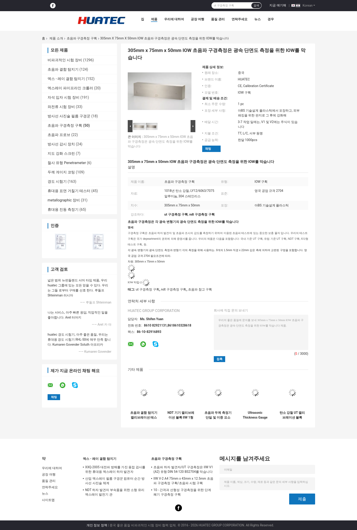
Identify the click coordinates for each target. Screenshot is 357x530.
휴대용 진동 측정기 (63, 209)
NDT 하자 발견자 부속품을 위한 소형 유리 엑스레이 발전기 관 (114, 492)
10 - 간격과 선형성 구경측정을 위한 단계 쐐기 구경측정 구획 (182, 492)
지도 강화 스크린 (61, 153)
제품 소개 (56, 38)
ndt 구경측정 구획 (173, 289)
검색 (256, 5)
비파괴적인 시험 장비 (65, 60)
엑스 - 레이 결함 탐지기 (66, 79)
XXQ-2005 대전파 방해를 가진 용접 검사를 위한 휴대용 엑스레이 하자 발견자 (115, 469)
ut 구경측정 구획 (147, 289)
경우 (271, 19)
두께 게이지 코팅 (61, 172)
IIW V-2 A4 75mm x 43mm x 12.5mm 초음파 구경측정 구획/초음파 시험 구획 (183, 481)
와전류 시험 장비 (61, 107)
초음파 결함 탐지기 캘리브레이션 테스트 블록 (143, 415)
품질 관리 (217, 19)
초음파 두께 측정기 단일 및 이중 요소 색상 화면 (218, 415)
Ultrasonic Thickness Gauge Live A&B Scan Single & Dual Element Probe (255, 415)
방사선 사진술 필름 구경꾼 (69, 116)
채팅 (208, 148)
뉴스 (257, 19)
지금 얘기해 (277, 5)
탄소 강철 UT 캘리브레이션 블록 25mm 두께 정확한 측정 (292, 415)
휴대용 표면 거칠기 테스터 (69, 191)
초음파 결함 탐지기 (63, 69)
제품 (154, 19)
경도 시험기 (57, 181)
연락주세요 (239, 19)
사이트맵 (48, 500)
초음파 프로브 (59, 135)
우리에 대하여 (174, 19)
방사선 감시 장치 (61, 144)
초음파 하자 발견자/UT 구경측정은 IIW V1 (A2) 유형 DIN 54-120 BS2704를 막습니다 (183, 469)
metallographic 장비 (64, 200)
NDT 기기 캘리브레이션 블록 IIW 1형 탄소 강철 (181, 415)
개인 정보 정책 (97, 525)
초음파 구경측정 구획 (82, 38)
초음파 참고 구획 (200, 289)
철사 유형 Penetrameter (67, 163)
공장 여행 (197, 19)
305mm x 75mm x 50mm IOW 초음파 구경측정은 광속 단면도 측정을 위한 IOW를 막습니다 (160, 141)
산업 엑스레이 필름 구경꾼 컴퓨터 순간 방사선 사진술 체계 (115, 481)
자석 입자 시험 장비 (63, 97)
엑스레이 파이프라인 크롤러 (70, 88)
